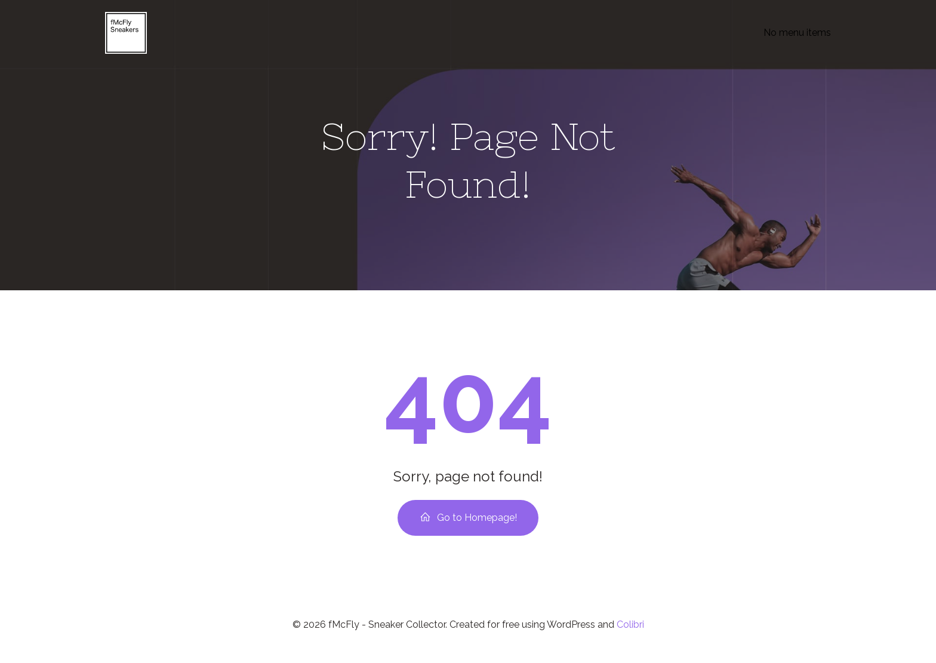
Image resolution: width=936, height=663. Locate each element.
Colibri (630, 628)
